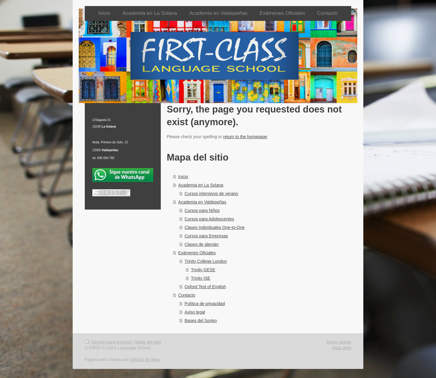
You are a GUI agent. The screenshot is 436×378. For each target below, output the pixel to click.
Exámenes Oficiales (197, 252)
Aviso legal (195, 312)
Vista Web (341, 347)
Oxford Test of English (205, 286)
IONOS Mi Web (144, 359)
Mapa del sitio (148, 342)
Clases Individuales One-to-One (215, 227)
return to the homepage (245, 136)
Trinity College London (206, 261)
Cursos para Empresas (206, 235)
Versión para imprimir (109, 342)
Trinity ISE (200, 278)
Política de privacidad (205, 303)
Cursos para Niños (202, 210)
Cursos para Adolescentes (209, 219)
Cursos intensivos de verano (211, 193)
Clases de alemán (202, 244)
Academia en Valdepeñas (202, 202)
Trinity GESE (203, 269)
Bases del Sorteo (201, 320)
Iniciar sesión (338, 342)
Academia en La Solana (200, 185)
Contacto (186, 295)
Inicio (183, 176)
